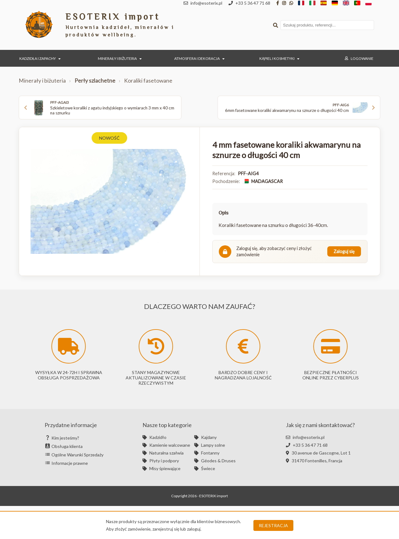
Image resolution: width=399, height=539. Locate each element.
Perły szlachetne (95, 80)
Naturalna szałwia (163, 452)
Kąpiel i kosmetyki (279, 58)
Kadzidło (154, 437)
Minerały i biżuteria (120, 58)
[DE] (334, 3)
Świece (204, 468)
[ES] (323, 3)
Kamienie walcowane (166, 445)
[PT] (357, 3)
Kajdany (205, 437)
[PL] (368, 3)
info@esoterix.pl (305, 437)
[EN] (346, 3)
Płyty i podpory (160, 460)
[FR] (301, 3)
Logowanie (359, 58)
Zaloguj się (344, 251)
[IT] (312, 3)
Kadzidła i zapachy (40, 58)
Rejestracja (273, 525)
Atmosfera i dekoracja (199, 58)
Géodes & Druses (215, 460)
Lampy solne (209, 445)
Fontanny (206, 452)
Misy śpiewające (161, 468)
